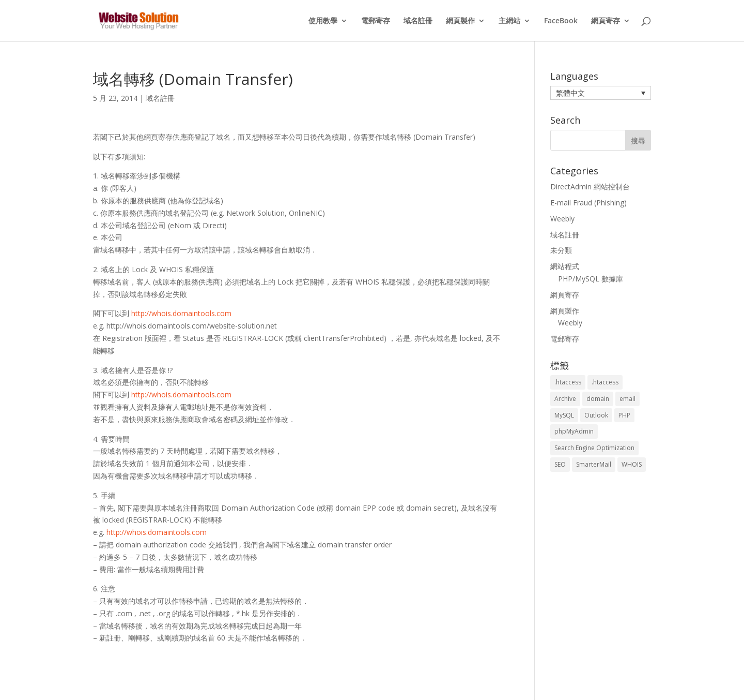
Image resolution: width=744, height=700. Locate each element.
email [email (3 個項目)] (627, 398)
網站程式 (564, 266)
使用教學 (322, 21)
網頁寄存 (605, 21)
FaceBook (561, 21)
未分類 (561, 250)
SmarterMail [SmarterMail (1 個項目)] (593, 464)
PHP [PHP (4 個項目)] (624, 415)
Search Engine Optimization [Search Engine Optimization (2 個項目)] (594, 447)
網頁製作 (460, 21)
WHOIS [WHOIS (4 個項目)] (632, 464)
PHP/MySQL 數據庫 (590, 279)
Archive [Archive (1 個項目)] (565, 398)
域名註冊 (418, 21)
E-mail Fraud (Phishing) (588, 202)
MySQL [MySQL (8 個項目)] (564, 415)
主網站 (509, 21)
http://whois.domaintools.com (181, 313)
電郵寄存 (375, 21)
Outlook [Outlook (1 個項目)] (596, 415)
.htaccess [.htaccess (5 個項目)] (605, 382)
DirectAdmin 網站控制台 (590, 186)
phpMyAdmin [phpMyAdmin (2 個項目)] (574, 431)
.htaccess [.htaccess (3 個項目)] (567, 382)
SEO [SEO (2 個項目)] (560, 464)
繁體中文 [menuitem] (570, 93)
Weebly (562, 219)
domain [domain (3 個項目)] (597, 398)
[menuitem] (600, 93)
